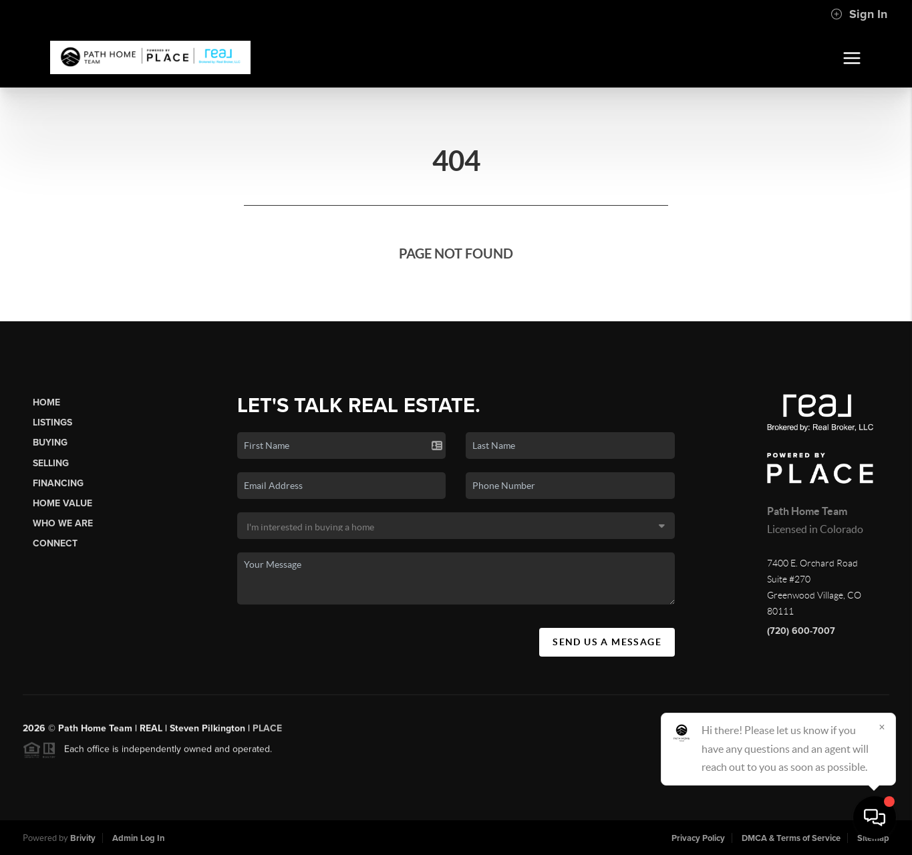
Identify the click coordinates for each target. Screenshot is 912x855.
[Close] (882, 726)
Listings (52, 422)
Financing (58, 483)
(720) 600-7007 (801, 631)
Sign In (858, 14)
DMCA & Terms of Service (791, 838)
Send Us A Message (607, 642)
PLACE (267, 734)
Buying (50, 442)
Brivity (83, 838)
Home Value (62, 503)
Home (46, 402)
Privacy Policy (698, 838)
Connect (55, 543)
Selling (51, 463)
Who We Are (63, 523)
